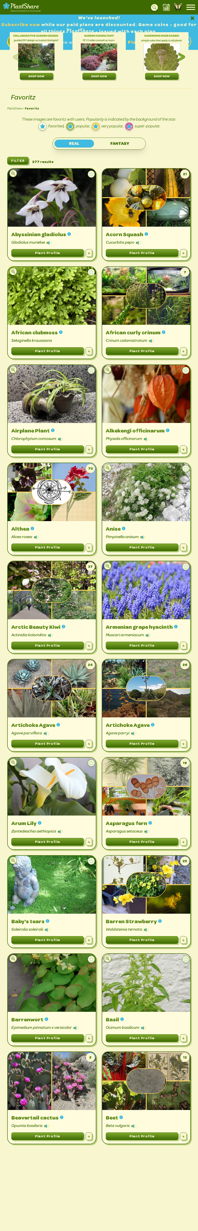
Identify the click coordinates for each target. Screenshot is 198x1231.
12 (185, 1057)
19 (185, 763)
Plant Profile (47, 253)
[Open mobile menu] (190, 7)
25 (185, 861)
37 (90, 566)
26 (185, 665)
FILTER (18, 160)
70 (90, 468)
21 (185, 174)
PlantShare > (15, 108)
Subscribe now (21, 24)
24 (90, 665)
